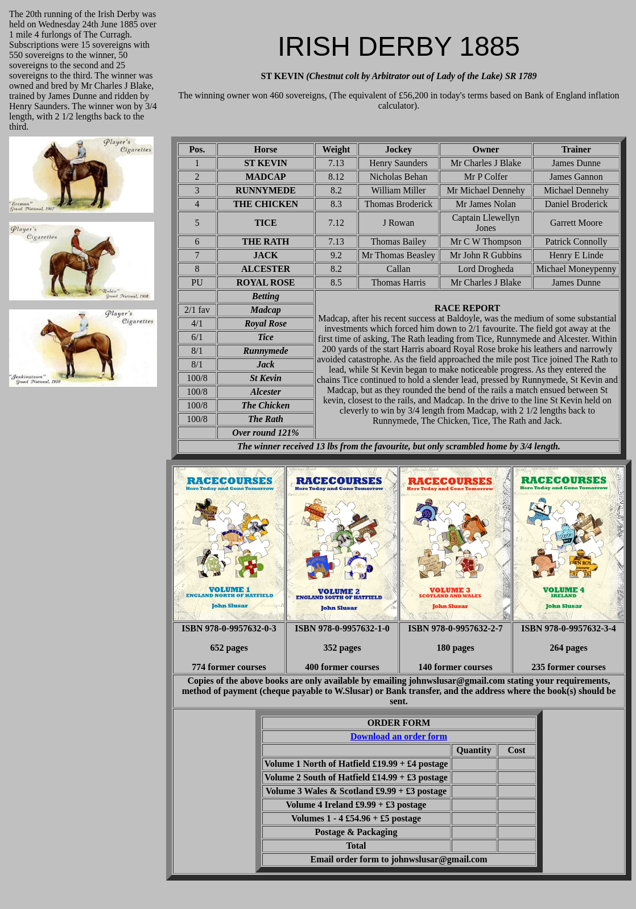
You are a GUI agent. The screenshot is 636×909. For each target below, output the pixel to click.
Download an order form (398, 736)
